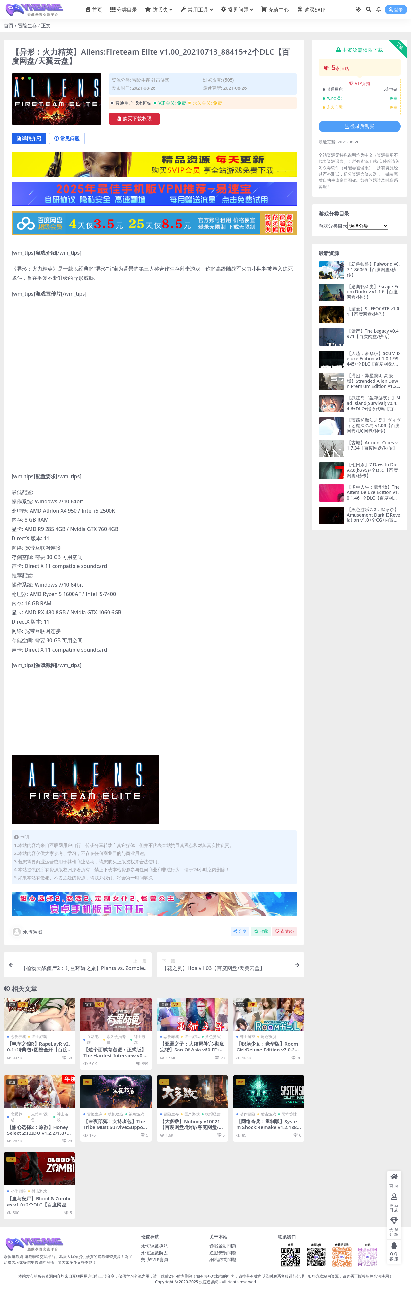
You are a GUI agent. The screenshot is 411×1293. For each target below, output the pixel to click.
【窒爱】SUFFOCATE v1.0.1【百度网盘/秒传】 (373, 311)
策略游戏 (136, 1114)
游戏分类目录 (333, 226)
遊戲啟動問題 (222, 1246)
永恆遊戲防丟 (154, 1253)
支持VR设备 (39, 1117)
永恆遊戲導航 (154, 1246)
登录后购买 (359, 126)
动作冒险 (247, 1114)
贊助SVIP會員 (155, 1259)
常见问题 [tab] (68, 138)
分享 (240, 931)
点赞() (284, 931)
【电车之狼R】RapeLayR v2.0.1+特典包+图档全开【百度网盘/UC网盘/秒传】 (38, 1050)
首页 (8, 25)
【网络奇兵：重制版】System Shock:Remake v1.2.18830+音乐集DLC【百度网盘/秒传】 (268, 1130)
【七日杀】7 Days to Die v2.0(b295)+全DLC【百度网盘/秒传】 (372, 470)
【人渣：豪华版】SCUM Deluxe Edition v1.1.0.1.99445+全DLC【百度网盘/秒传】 (373, 361)
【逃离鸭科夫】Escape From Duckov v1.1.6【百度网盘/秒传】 (372, 291)
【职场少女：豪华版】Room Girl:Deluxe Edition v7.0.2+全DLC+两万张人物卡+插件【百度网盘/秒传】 (267, 1053)
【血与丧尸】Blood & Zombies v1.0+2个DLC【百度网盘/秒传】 (39, 1205)
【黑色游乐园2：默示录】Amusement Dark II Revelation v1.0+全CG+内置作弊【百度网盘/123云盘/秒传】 (373, 520)
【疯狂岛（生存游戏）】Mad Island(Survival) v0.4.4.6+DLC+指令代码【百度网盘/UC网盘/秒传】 (373, 406)
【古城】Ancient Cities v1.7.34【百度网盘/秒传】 (372, 445)
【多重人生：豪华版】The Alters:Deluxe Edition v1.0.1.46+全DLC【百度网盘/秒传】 (373, 495)
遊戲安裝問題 (222, 1253)
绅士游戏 (39, 1037)
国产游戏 (192, 1114)
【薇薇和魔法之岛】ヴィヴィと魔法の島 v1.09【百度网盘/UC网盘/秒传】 (374, 425)
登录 (396, 9)
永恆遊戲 (27, 932)
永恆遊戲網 (208, 1282)
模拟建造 (115, 1114)
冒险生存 (27, 25)
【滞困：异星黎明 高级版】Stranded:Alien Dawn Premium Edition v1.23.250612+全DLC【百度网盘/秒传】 (373, 386)
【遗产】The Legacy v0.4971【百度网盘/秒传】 (373, 333)
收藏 (261, 931)
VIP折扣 (360, 83)
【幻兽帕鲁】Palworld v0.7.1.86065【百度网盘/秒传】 (373, 269)
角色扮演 (213, 1037)
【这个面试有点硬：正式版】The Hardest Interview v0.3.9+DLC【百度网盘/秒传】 (114, 1056)
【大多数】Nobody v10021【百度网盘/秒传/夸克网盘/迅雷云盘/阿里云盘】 (191, 1127)
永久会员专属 (116, 1039)
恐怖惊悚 (289, 1114)
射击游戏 (160, 80)
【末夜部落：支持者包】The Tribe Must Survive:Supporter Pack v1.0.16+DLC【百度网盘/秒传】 (115, 1130)
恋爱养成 (18, 1037)
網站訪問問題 (222, 1259)
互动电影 (93, 1039)
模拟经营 (213, 1114)
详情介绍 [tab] (29, 138)
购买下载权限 (134, 118)
